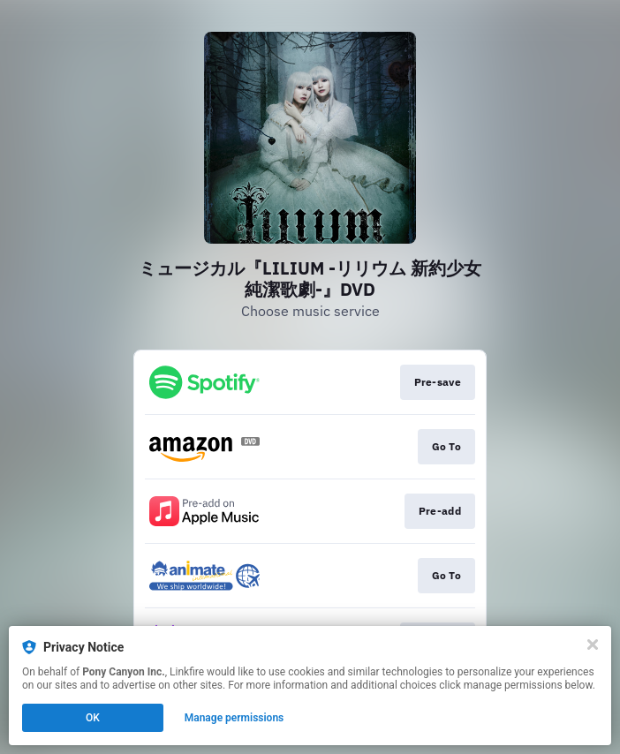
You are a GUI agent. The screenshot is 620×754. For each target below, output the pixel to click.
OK (93, 718)
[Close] (592, 644)
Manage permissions (234, 718)
